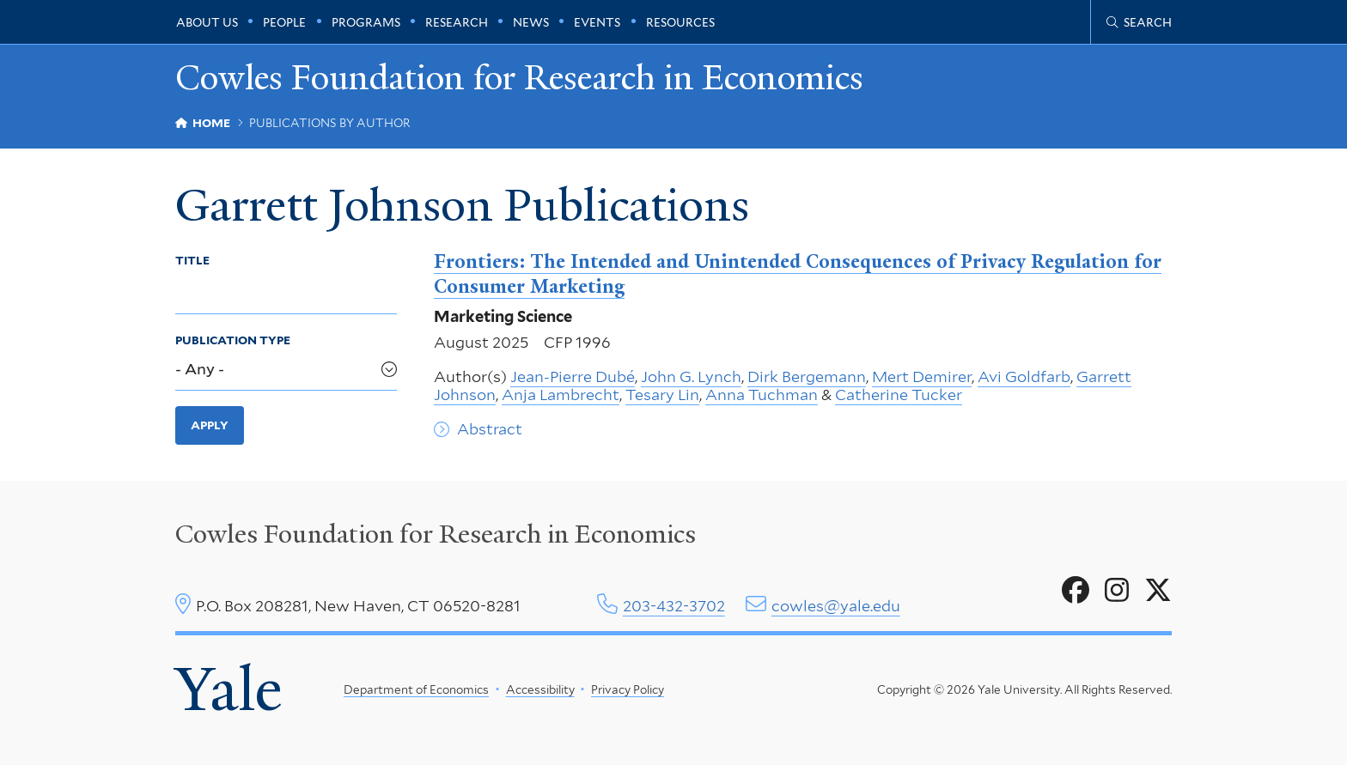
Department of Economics (416, 689)
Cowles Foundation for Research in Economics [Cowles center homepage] (435, 534)
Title (192, 260)
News (531, 22)
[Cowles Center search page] (1139, 22)
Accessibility (540, 689)
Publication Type (232, 340)
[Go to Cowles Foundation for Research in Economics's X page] (1158, 591)
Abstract (489, 429)
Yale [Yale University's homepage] (228, 689)
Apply (210, 425)
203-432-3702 (674, 606)
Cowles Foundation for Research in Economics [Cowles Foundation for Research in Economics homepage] (519, 78)
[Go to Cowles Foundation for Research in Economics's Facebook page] (1075, 591)
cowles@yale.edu (835, 606)
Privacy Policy (627, 689)
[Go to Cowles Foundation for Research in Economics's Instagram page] (1117, 591)
